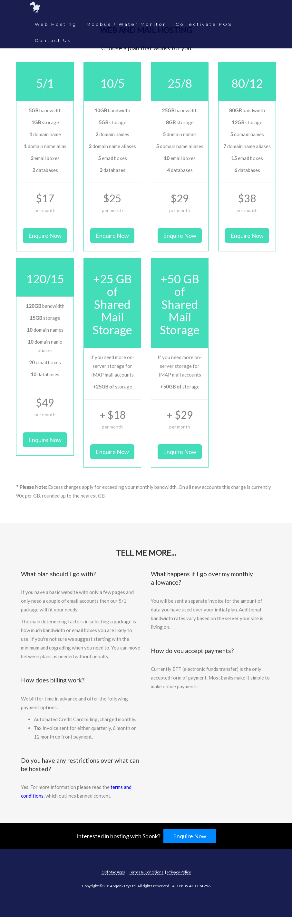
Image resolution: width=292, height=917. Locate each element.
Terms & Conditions (146, 872)
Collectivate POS (204, 24)
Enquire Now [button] (45, 235)
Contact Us (53, 40)
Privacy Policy (179, 872)
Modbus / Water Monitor (126, 24)
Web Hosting (56, 24)
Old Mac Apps (113, 872)
